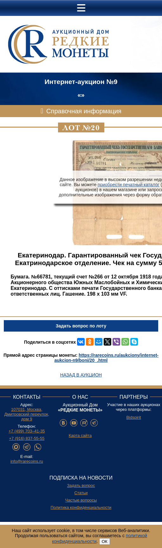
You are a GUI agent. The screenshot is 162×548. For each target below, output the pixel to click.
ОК (104, 541)
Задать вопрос (81, 485)
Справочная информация (83, 111)
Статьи (80, 492)
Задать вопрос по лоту (81, 325)
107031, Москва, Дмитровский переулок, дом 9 (26, 414)
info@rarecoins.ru (26, 461)
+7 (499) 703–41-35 (27, 431)
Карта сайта (80, 435)
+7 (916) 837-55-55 (26, 438)
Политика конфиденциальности (81, 507)
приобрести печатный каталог (128, 184)
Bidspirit (133, 417)
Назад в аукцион (81, 374)
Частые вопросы (81, 500)
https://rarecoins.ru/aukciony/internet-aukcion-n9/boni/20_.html (106, 358)
